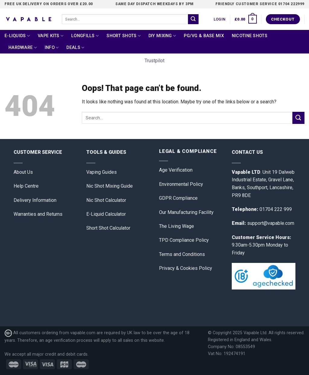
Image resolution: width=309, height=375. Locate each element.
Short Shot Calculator (108, 228)
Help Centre (26, 186)
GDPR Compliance (178, 198)
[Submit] (193, 19)
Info (52, 47)
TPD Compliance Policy (184, 240)
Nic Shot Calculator (106, 200)
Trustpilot (154, 60)
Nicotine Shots (249, 35)
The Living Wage (176, 226)
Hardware (22, 47)
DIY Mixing (162, 36)
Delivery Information (35, 200)
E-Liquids (17, 36)
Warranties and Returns (38, 214)
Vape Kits (50, 36)
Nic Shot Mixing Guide (109, 186)
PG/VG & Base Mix (204, 35)
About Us (23, 172)
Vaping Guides (101, 172)
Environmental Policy (181, 184)
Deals (75, 47)
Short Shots (124, 36)
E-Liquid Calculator (106, 214)
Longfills (85, 36)
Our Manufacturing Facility (186, 212)
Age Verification (176, 170)
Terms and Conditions (182, 254)
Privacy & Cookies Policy (185, 268)
